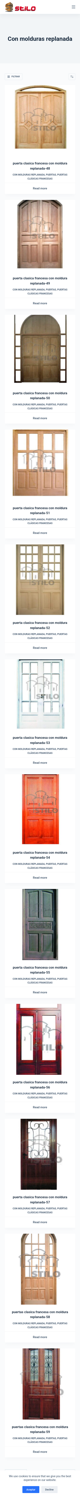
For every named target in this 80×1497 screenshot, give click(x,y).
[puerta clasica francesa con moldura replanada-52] (40, 579)
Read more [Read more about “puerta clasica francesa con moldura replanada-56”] (40, 1107)
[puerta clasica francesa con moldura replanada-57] (40, 1154)
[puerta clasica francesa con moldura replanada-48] (40, 120)
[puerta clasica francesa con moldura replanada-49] (40, 235)
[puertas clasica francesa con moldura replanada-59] (40, 1383)
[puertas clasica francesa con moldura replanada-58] (40, 1269)
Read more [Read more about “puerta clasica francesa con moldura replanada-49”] (40, 303)
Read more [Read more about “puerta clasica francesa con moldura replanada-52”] (40, 648)
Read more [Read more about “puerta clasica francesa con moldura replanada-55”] (40, 992)
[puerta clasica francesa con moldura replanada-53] (40, 694)
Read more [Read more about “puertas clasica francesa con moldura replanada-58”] (40, 1337)
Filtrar (13, 76)
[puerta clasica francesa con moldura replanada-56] (40, 1039)
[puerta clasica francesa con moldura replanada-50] (40, 350)
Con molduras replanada (29, 174)
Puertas (51, 174)
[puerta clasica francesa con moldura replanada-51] (40, 465)
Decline (49, 1489)
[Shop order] (72, 76)
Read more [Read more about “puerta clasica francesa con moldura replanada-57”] (40, 1222)
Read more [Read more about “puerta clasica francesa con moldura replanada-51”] (40, 533)
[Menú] (73, 7)
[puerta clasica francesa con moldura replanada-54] (40, 809)
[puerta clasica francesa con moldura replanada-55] (40, 924)
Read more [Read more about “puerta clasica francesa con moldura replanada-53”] (40, 763)
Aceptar (30, 1489)
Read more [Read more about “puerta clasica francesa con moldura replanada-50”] (40, 418)
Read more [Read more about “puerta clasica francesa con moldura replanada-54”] (40, 877)
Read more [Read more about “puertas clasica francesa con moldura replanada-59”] (40, 1452)
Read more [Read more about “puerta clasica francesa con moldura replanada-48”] (40, 188)
